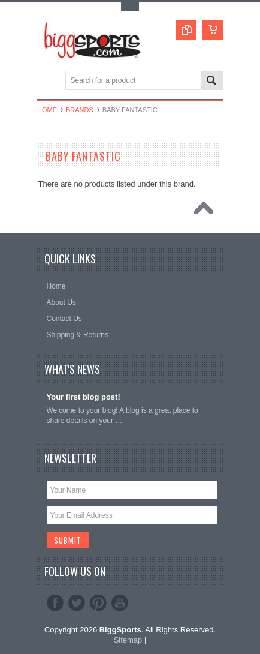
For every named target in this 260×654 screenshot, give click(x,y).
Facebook (55, 603)
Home (47, 109)
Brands (79, 109)
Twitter (76, 603)
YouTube (119, 603)
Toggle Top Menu (130, 6)
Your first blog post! (83, 396)
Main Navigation (47, 81)
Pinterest (98, 603)
